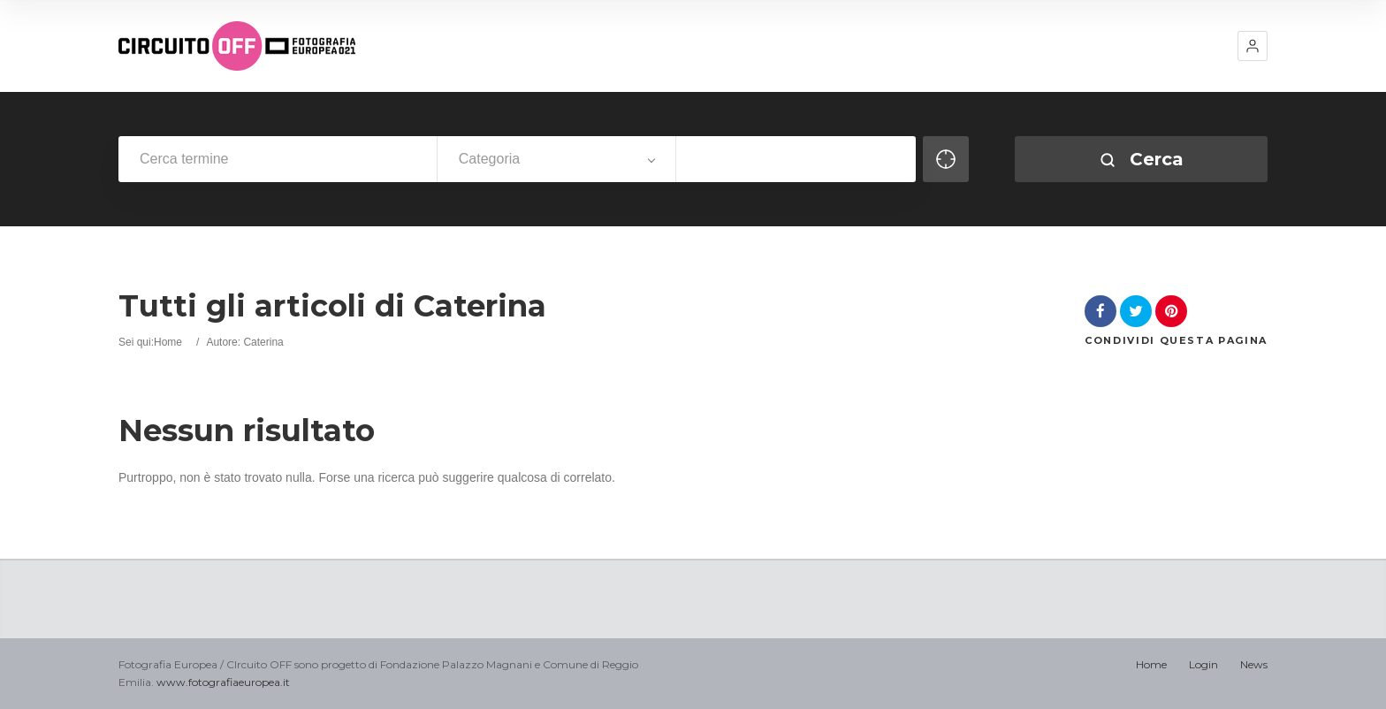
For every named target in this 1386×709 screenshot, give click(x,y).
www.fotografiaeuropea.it (223, 682)
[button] (1253, 46)
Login (1203, 664)
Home (168, 342)
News (1254, 664)
